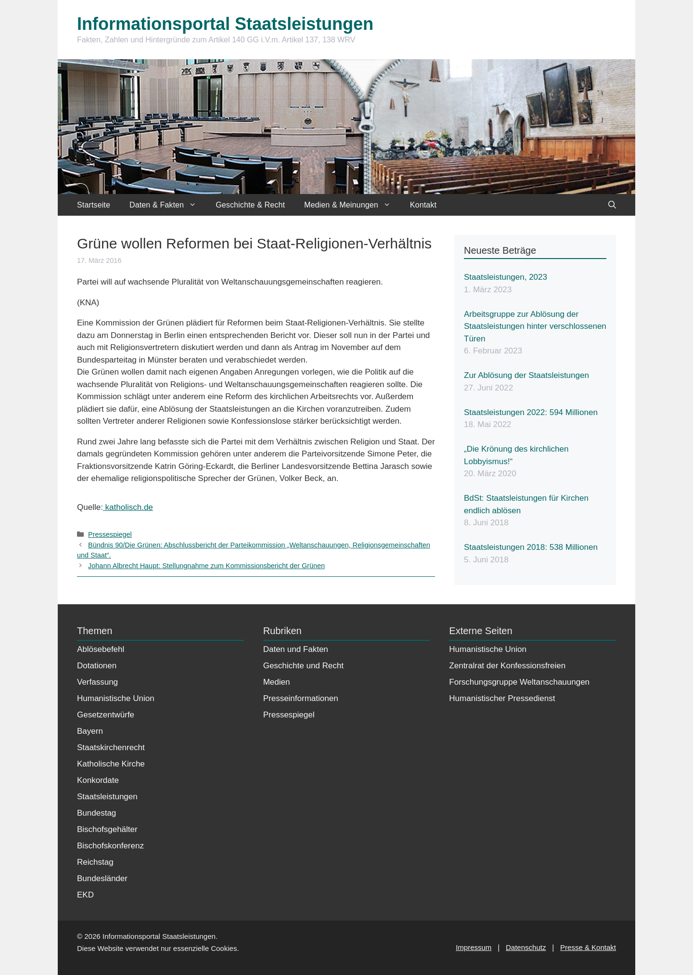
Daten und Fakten (295, 649)
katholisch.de (128, 507)
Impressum (473, 947)
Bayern (90, 731)
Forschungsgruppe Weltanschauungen (519, 682)
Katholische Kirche (111, 763)
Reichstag (95, 862)
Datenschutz (526, 947)
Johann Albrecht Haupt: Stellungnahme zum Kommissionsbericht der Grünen (206, 566)
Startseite (93, 205)
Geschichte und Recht (303, 665)
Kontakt (423, 205)
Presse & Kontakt (588, 947)
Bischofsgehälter (107, 829)
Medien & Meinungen (352, 205)
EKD (85, 894)
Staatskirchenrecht (111, 747)
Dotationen (96, 665)
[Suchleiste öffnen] (612, 205)
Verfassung (97, 682)
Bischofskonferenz (110, 845)
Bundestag (96, 813)
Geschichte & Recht (250, 205)
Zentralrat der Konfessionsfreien (507, 665)
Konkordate (98, 780)
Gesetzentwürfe (105, 714)
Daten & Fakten (167, 205)
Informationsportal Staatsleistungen (225, 24)
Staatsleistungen (107, 796)
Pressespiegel (110, 534)
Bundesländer (102, 878)
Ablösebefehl (100, 649)
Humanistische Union (115, 698)
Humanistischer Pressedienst (502, 698)
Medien (276, 682)
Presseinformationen (300, 698)
